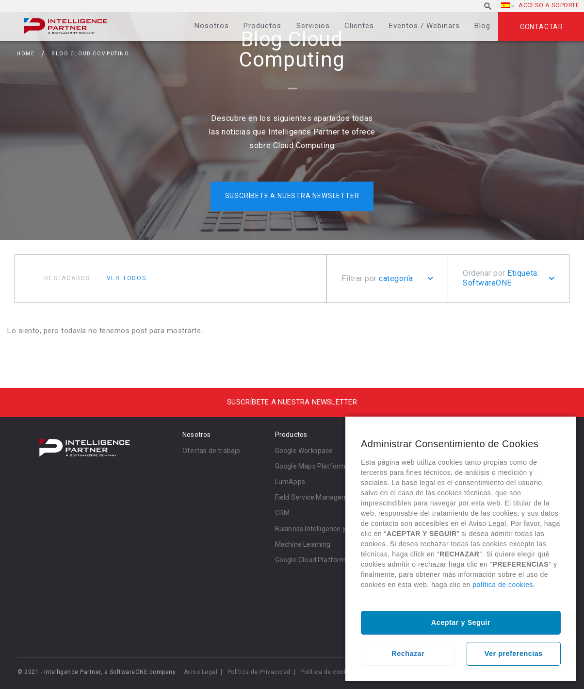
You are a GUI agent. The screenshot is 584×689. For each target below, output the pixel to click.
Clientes (359, 25)
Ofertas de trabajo (211, 450)
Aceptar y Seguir (460, 622)
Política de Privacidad (259, 672)
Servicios (313, 25)
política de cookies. (503, 584)
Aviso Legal (201, 672)
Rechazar (407, 653)
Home (25, 53)
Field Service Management (317, 497)
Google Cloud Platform (310, 560)
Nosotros (212, 25)
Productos (262, 25)
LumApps (290, 482)
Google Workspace (304, 450)
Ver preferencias (514, 653)
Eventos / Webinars (424, 25)
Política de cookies (328, 672)
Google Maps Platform (310, 466)
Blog (482, 25)
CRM (282, 513)
